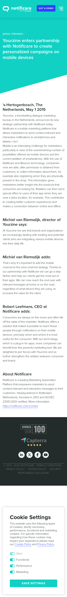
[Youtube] (46, 455)
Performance (24, 566)
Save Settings (33, 583)
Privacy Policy (15, 469)
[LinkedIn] (21, 455)
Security (55, 469)
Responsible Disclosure (33, 473)
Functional (22, 560)
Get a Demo (46, 8)
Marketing (22, 572)
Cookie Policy (37, 469)
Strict (19, 553)
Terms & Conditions (48, 465)
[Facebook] (37, 455)
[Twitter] (29, 455)
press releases (13, 34)
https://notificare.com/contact (20, 406)
